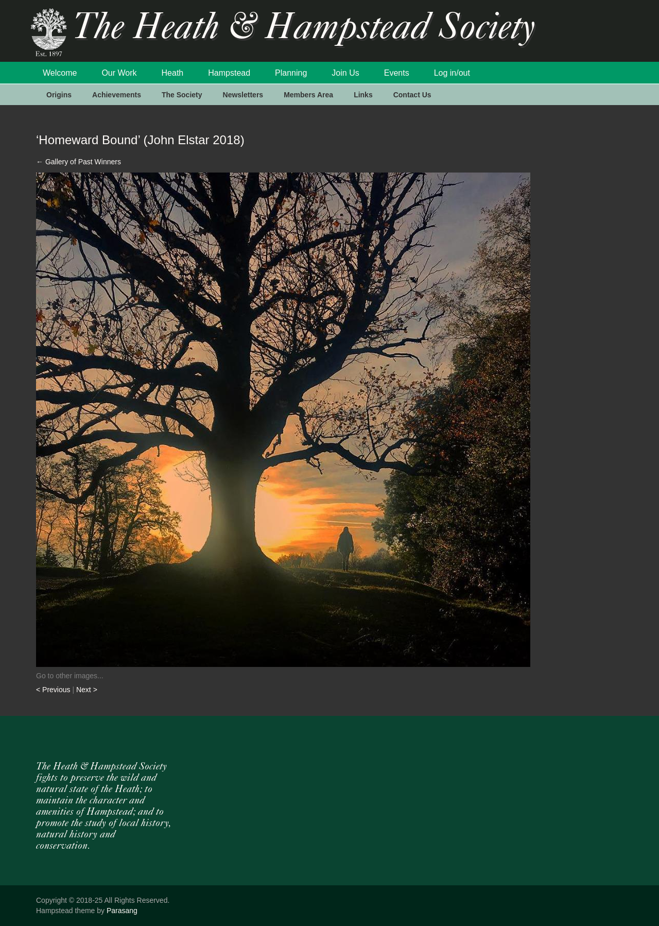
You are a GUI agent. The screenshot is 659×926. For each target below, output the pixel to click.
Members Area (308, 95)
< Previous (54, 689)
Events (396, 72)
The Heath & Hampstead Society (303, 29)
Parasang (122, 910)
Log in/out (452, 72)
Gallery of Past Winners (78, 162)
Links (363, 95)
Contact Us (412, 95)
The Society (182, 95)
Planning (291, 72)
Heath (173, 72)
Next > (86, 689)
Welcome (60, 72)
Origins (59, 95)
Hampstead (229, 72)
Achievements (116, 95)
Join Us (345, 72)
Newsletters (243, 95)
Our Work (118, 72)
